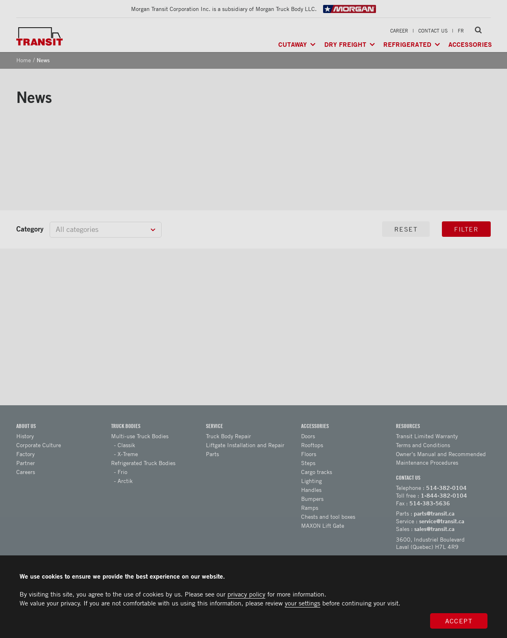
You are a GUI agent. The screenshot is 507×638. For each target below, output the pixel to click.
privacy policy (246, 594)
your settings (302, 603)
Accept (459, 621)
